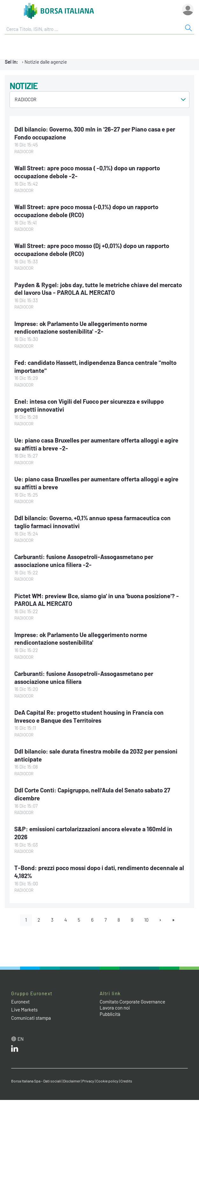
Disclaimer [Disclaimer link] (71, 1081)
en (21, 1039)
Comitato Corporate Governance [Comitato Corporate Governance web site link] (132, 1001)
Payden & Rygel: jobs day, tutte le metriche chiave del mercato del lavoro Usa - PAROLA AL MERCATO (98, 288)
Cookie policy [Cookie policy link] (107, 1081)
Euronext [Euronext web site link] (20, 1001)
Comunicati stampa (31, 1018)
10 (146, 920)
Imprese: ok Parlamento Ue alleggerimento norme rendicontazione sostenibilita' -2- (80, 327)
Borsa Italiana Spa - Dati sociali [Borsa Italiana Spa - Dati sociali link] (36, 1081)
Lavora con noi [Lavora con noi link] (115, 1007)
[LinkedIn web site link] (14, 1050)
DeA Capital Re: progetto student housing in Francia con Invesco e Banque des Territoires (89, 716)
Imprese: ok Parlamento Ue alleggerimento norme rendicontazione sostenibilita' (80, 638)
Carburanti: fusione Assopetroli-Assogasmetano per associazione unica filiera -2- (83, 560)
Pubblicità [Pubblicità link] (110, 1014)
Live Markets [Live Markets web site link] (24, 1009)
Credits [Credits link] (126, 1081)
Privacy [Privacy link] (88, 1081)
